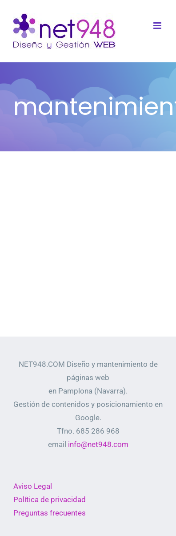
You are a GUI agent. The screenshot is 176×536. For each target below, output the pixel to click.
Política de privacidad (49, 499)
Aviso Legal (32, 486)
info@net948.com (98, 444)
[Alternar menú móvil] (158, 25)
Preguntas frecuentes (49, 512)
